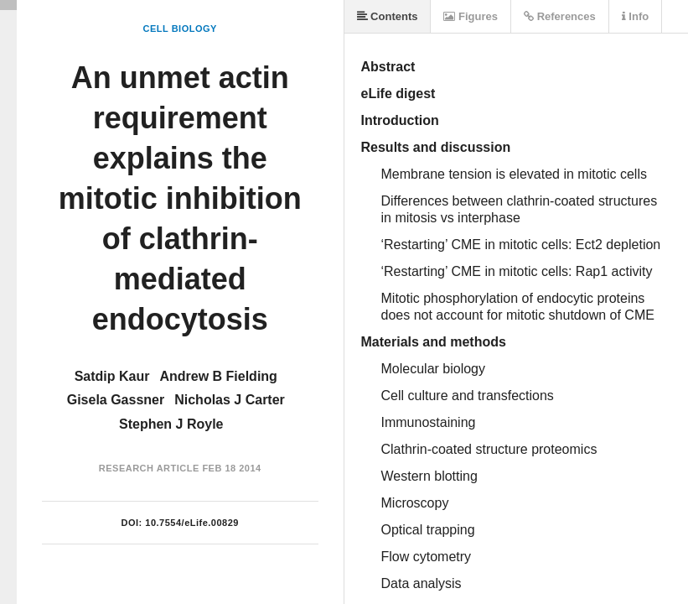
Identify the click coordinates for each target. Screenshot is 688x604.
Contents (387, 16)
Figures (470, 16)
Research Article (149, 468)
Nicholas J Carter (229, 400)
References (560, 16)
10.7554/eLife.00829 (192, 523)
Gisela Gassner (116, 400)
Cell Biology (180, 28)
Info (635, 16)
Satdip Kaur (112, 376)
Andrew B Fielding (218, 376)
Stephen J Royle (171, 424)
